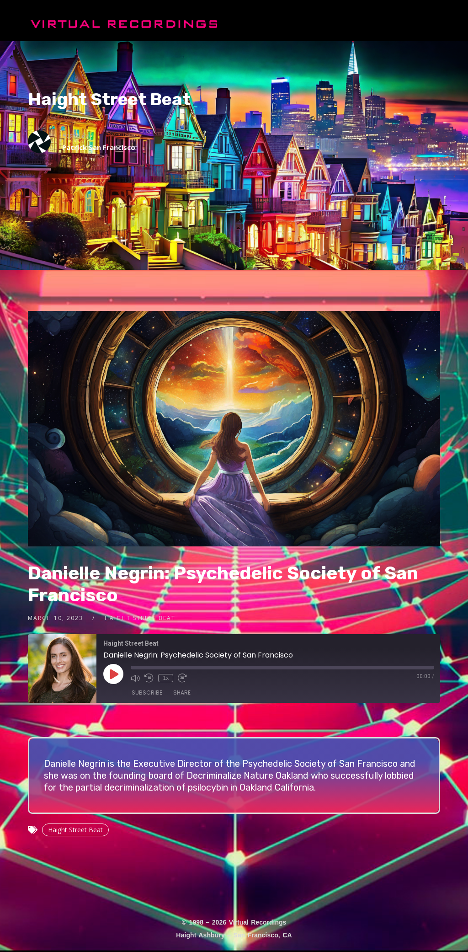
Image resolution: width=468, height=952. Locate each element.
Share (182, 692)
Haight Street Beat (109, 99)
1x (166, 678)
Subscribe (147, 692)
